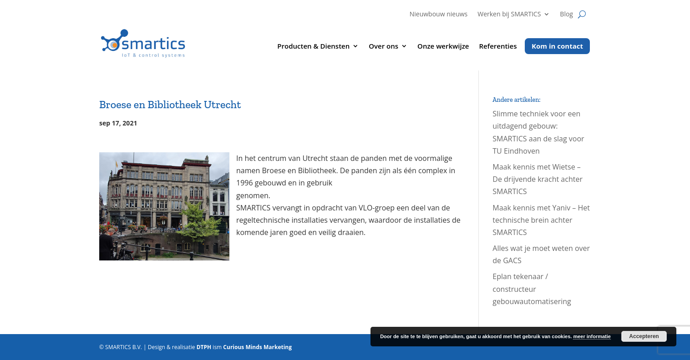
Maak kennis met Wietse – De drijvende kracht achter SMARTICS (537, 179)
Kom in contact (557, 45)
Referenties (498, 46)
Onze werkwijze (443, 46)
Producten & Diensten (313, 46)
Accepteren (644, 336)
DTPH (204, 347)
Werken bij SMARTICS (509, 14)
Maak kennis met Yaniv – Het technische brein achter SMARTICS (541, 220)
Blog (566, 14)
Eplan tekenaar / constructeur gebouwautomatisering (531, 288)
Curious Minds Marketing (257, 347)
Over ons (383, 46)
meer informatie (592, 336)
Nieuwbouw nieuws (439, 14)
